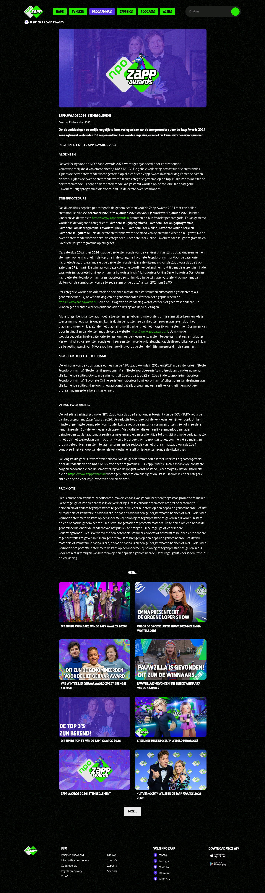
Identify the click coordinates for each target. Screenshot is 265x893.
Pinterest (161, 873)
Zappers (112, 865)
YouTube (161, 867)
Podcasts (148, 11)
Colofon (66, 876)
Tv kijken (78, 11)
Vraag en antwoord (72, 854)
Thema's (112, 860)
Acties (167, 11)
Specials (112, 871)
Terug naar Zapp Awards (47, 22)
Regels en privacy (71, 871)
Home (60, 11)
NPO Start (162, 878)
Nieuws (111, 854)
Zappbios (126, 11)
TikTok (160, 855)
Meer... (132, 811)
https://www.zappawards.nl (110, 218)
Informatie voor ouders (75, 860)
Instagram (162, 861)
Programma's (102, 11)
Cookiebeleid (69, 865)
